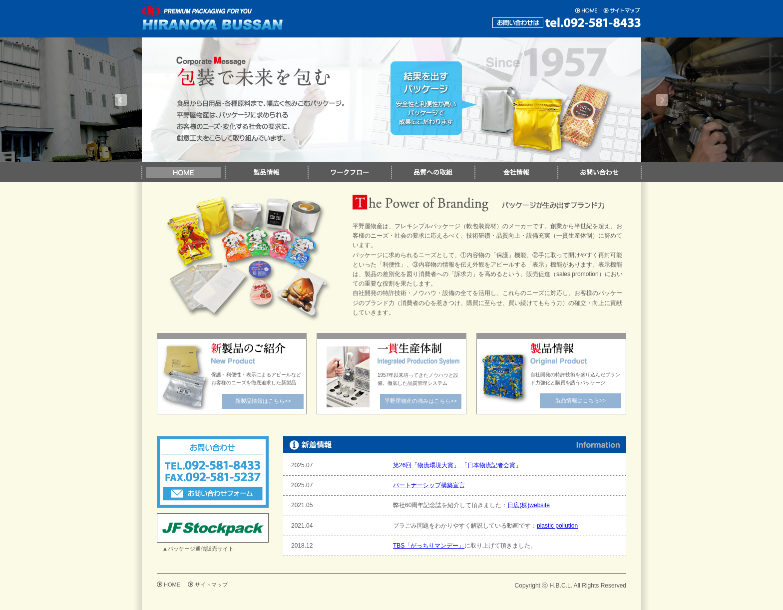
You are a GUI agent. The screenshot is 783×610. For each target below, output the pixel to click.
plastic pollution (557, 525)
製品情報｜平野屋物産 (266, 172)
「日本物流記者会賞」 (491, 465)
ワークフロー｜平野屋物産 (349, 172)
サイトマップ (211, 585)
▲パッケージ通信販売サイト (198, 549)
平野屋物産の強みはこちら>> (421, 401)
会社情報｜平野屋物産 (515, 172)
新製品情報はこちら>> (263, 401)
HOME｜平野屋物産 (183, 172)
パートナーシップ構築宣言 (429, 485)
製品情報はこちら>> (580, 400)
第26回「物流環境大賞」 (426, 465)
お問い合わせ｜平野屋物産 (599, 172)
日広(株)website (528, 505)
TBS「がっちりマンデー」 (428, 545)
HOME (172, 585)
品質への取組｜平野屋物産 (432, 172)
